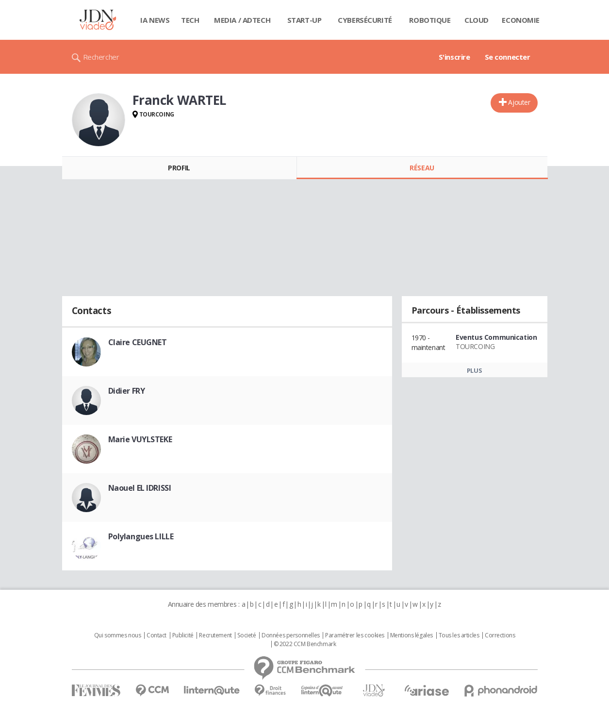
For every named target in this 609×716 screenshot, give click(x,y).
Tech (190, 20)
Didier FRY (126, 390)
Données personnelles (291, 635)
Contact (156, 635)
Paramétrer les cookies (354, 635)
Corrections (500, 635)
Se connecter (507, 57)
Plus (474, 370)
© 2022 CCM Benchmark (305, 644)
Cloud (476, 20)
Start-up (304, 20)
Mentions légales (411, 635)
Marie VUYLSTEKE (140, 439)
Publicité (183, 635)
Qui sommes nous (117, 635)
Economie (521, 20)
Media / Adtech (242, 20)
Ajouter (519, 102)
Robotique (429, 20)
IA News (154, 20)
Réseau (422, 167)
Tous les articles (459, 635)
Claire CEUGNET (137, 342)
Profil (179, 167)
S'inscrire (454, 57)
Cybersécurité (365, 20)
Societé (246, 635)
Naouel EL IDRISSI (139, 488)
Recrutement (215, 635)
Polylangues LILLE (141, 536)
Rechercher (101, 57)
